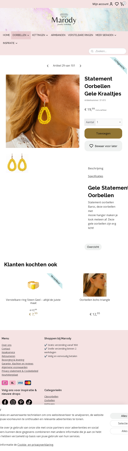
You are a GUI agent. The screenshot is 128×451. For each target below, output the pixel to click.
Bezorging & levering (13, 359)
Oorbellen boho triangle (95, 299)
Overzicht (93, 247)
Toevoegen (103, 133)
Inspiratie (10, 43)
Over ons (7, 345)
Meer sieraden (106, 35)
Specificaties (95, 176)
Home (6, 35)
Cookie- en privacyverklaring (61, 445)
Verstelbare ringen (80, 35)
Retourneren (8, 356)
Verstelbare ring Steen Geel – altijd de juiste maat (33, 301)
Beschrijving (95, 168)
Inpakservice (8, 352)
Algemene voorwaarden (15, 367)
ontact (6, 348)
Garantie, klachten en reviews (17, 363)
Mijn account (102, 4)
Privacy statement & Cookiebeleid (20, 370)
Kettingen (40, 35)
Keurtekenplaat (10, 374)
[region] (42, 423)
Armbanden (58, 35)
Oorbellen (21, 35)
